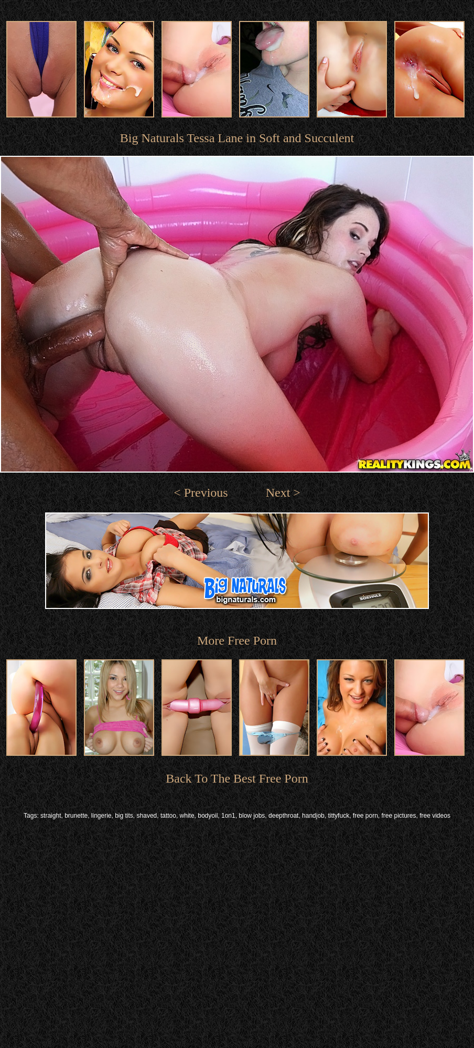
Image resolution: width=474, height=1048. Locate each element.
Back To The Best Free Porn (237, 778)
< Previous (201, 492)
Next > (283, 492)
